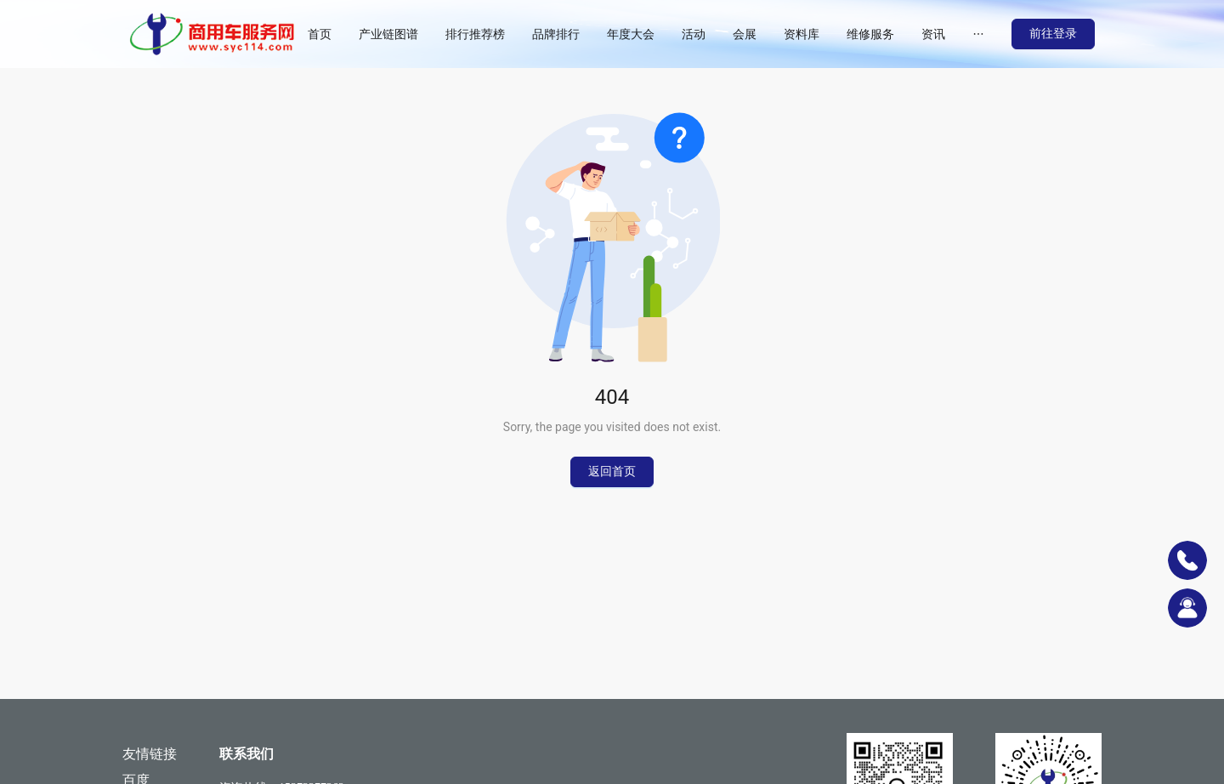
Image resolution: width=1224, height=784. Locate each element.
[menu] (653, 34)
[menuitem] (319, 34)
